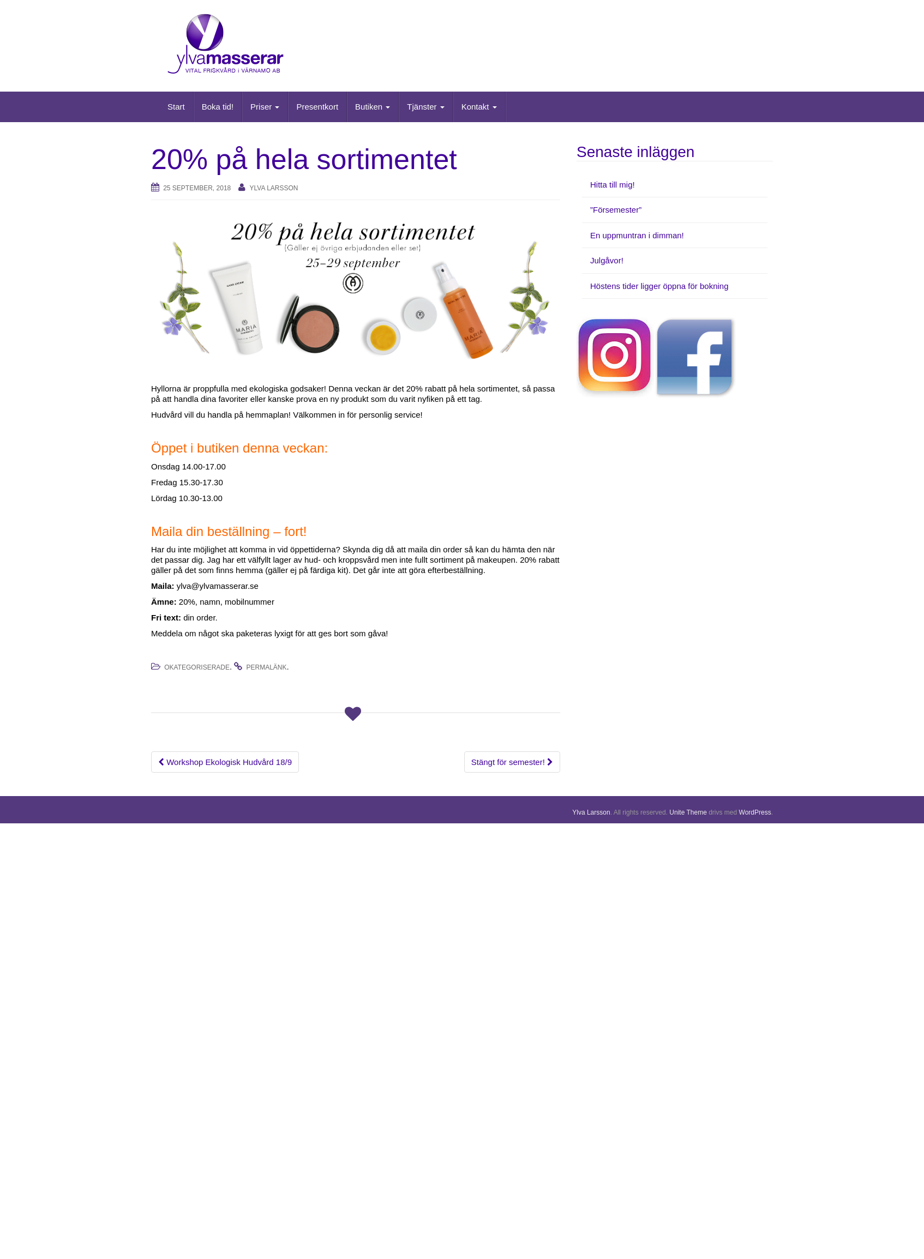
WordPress (755, 812)
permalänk (267, 667)
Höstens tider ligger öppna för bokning (659, 286)
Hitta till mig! (612, 184)
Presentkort (317, 106)
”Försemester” (615, 209)
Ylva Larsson (274, 188)
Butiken (372, 106)
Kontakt (479, 106)
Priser (264, 106)
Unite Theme (687, 812)
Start (176, 106)
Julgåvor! (606, 260)
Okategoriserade (197, 667)
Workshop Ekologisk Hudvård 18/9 (225, 762)
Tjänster (425, 106)
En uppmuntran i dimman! (637, 235)
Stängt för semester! (512, 762)
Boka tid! (217, 106)
